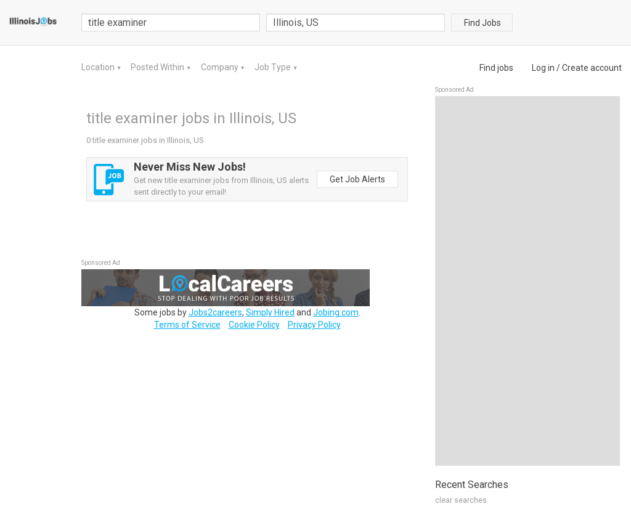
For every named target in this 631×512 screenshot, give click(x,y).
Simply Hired (270, 312)
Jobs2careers (215, 312)
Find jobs (496, 68)
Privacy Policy (314, 325)
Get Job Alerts (357, 179)
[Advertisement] (527, 281)
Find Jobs (482, 23)
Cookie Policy (254, 325)
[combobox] (355, 22)
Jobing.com (336, 312)
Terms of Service (187, 325)
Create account (592, 68)
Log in (543, 68)
